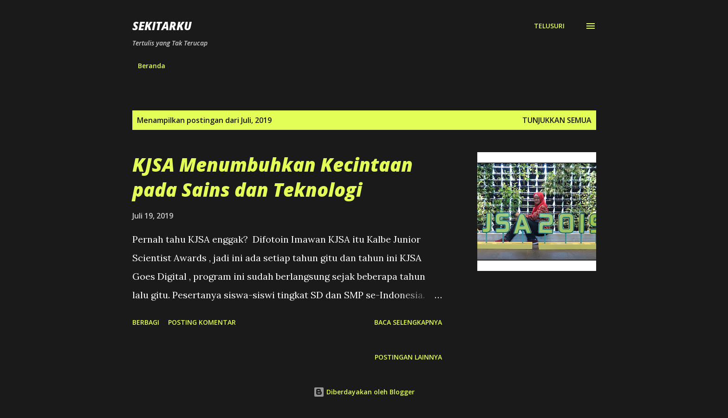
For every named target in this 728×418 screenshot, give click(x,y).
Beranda (151, 65)
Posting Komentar (202, 322)
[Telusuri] (549, 26)
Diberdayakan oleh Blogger (364, 391)
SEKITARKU (162, 25)
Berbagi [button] (145, 322)
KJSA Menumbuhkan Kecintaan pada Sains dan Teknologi (272, 177)
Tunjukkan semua (557, 120)
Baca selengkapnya (408, 322)
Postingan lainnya (408, 357)
